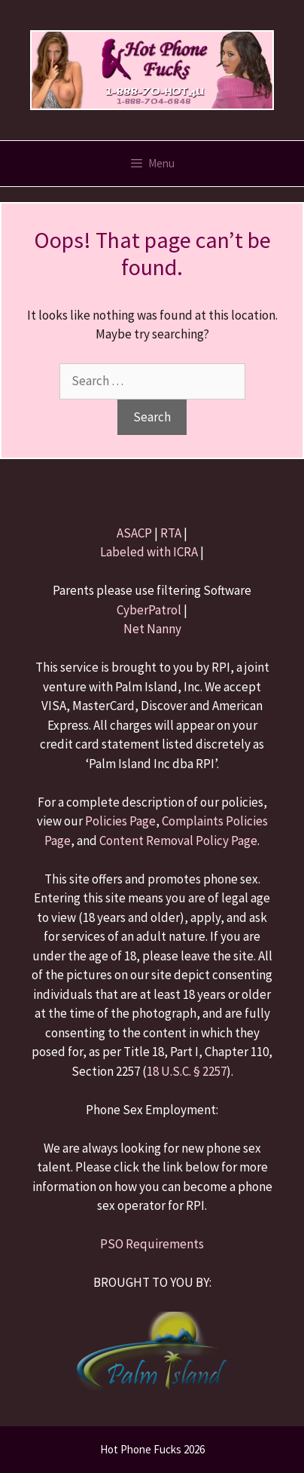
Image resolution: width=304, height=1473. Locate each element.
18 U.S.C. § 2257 (186, 1071)
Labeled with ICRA (149, 552)
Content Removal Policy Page (178, 840)
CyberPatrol (149, 610)
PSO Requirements (152, 1244)
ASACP (134, 533)
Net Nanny (152, 628)
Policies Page (120, 821)
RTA (170, 533)
